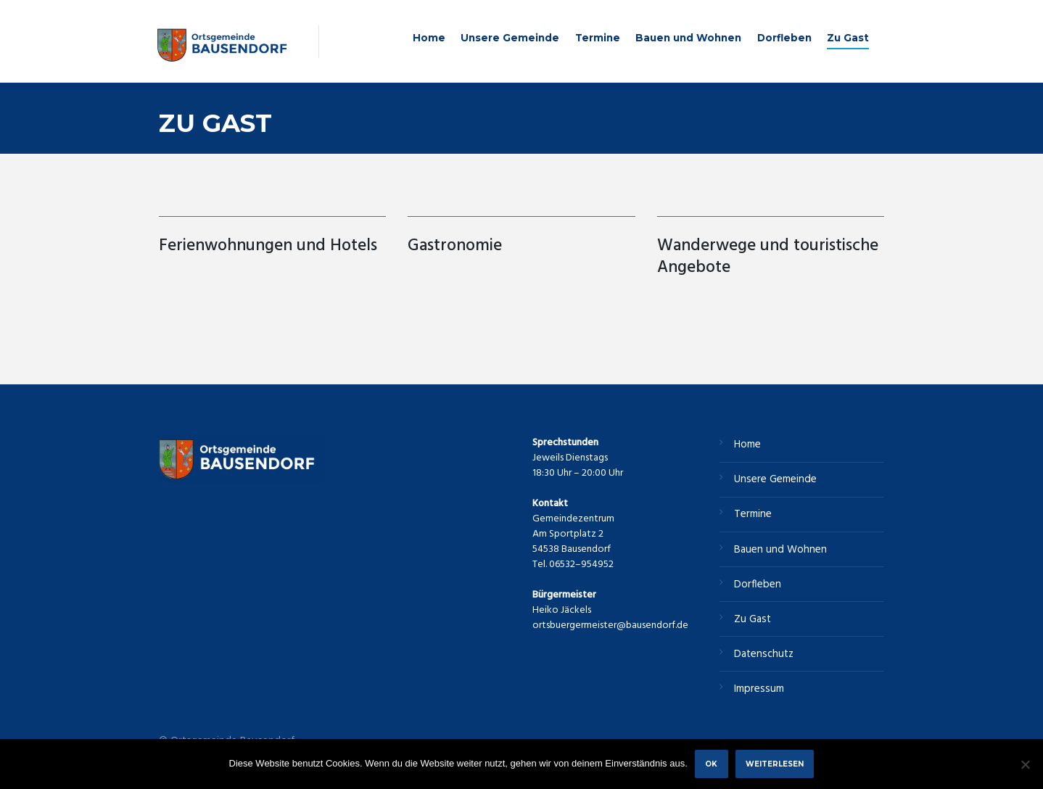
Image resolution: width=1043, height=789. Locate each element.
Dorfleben (784, 38)
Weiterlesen (775, 763)
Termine (597, 38)
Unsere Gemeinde (510, 38)
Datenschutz (763, 654)
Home (429, 38)
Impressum (759, 689)
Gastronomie (455, 246)
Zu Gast (848, 38)
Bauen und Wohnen (688, 38)
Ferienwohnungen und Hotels (270, 246)
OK (711, 763)
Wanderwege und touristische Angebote (767, 257)
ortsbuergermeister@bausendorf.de (610, 625)
